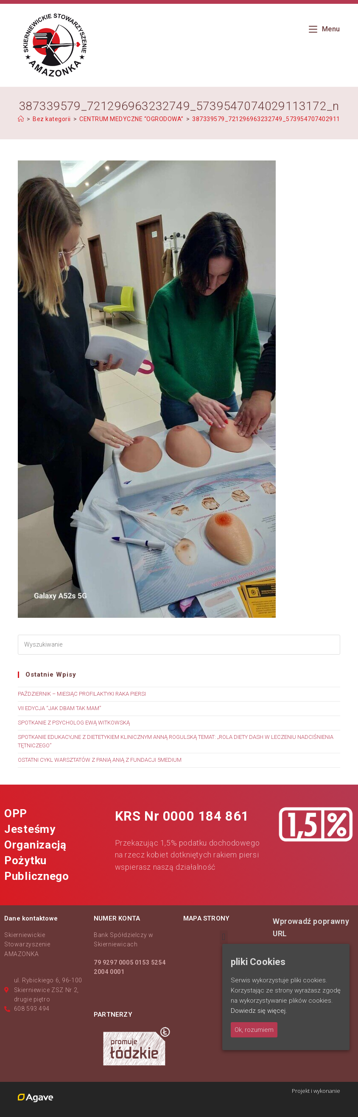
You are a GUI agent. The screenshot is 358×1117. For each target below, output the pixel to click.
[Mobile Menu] (324, 29)
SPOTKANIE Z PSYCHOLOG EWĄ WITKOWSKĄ (74, 722)
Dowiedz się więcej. (259, 1011)
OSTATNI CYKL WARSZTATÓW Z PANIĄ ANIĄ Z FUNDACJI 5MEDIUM (100, 760)
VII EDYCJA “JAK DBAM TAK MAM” (59, 708)
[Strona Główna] (21, 119)
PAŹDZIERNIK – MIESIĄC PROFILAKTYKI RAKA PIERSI (82, 694)
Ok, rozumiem (254, 1030)
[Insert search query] (179, 645)
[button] (224, 937)
